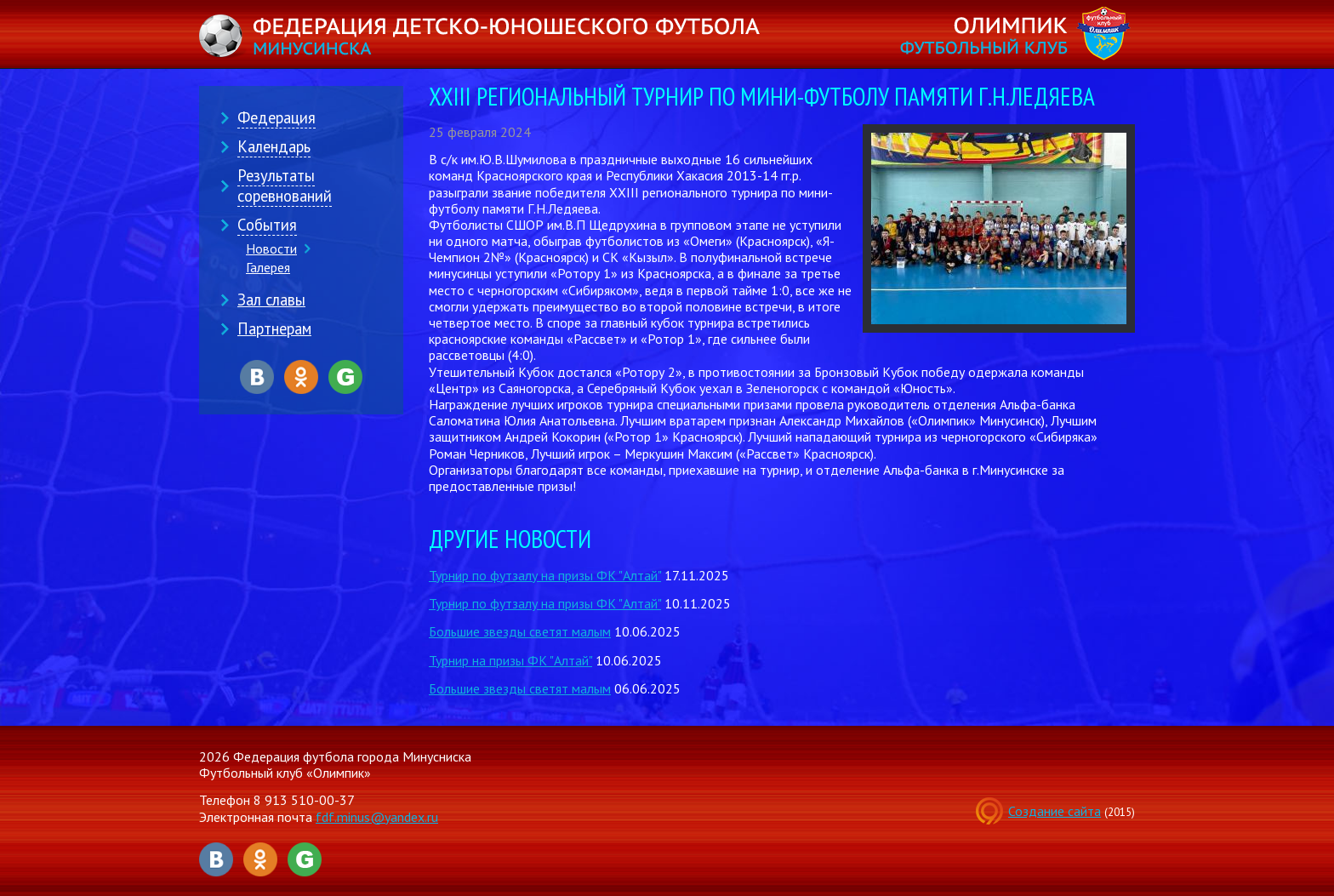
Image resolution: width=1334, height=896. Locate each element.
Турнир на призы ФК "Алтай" (510, 660)
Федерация (276, 117)
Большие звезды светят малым (520, 631)
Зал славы (271, 299)
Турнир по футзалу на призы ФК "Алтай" (545, 575)
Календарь (274, 146)
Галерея (268, 267)
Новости (271, 248)
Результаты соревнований (284, 185)
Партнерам (274, 328)
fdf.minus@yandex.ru (377, 816)
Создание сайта (1054, 810)
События (267, 224)
